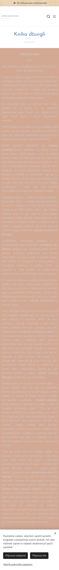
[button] (48, 16)
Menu (54, 16)
